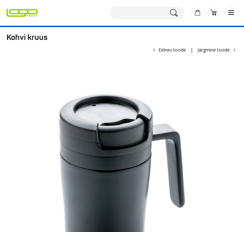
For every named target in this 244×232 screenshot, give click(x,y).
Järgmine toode (214, 50)
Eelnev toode (172, 50)
